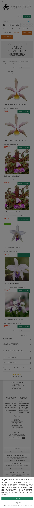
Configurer (17, 503)
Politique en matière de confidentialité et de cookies (17, 506)
